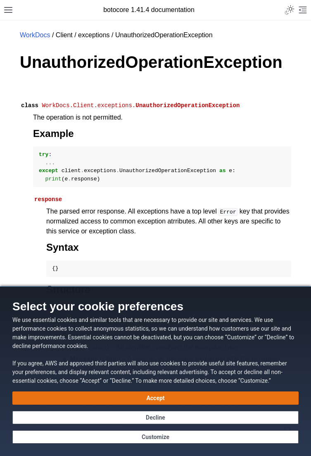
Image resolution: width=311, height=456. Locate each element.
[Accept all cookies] (155, 398)
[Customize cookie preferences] (155, 437)
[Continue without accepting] (155, 417)
